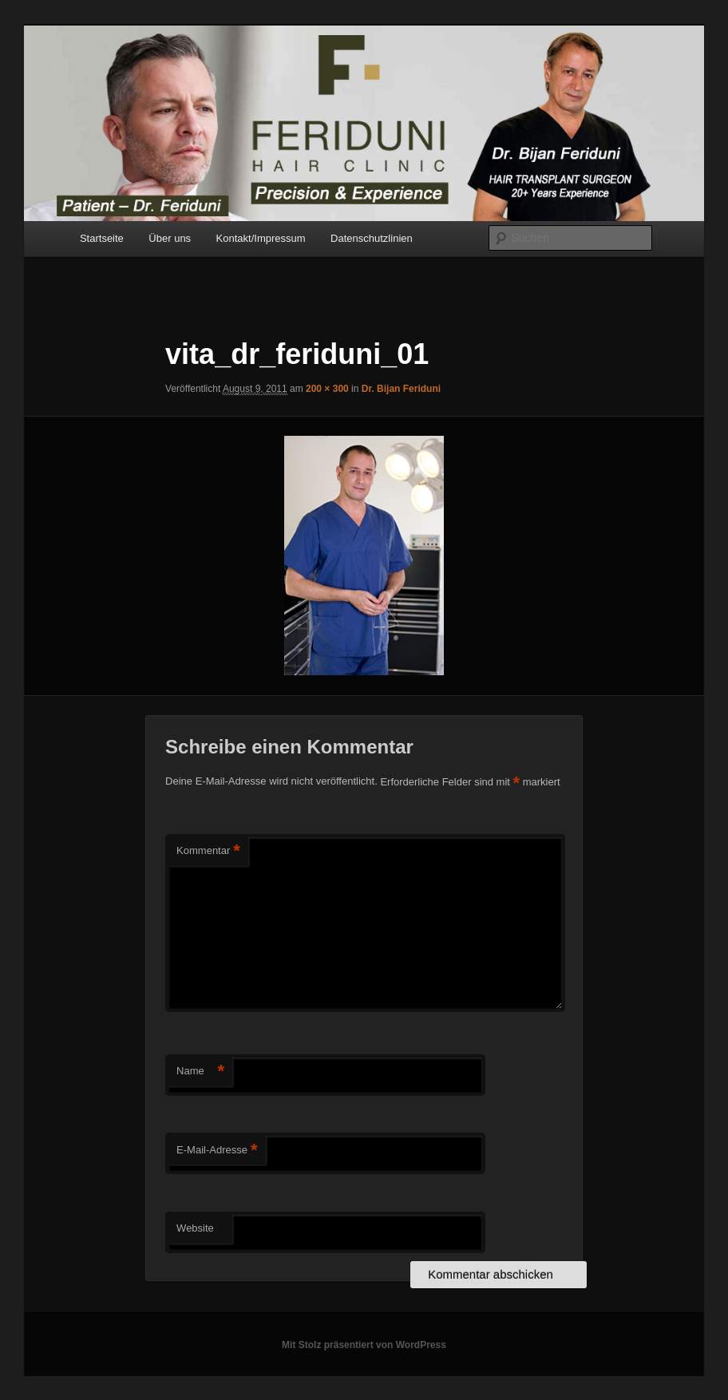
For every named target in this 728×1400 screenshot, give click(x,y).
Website (195, 1228)
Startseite (102, 238)
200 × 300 (327, 388)
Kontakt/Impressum (261, 238)
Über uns (169, 238)
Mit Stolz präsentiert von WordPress (364, 1345)
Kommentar (208, 851)
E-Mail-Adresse (216, 1150)
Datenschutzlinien (371, 238)
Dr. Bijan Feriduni (401, 388)
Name (200, 1071)
